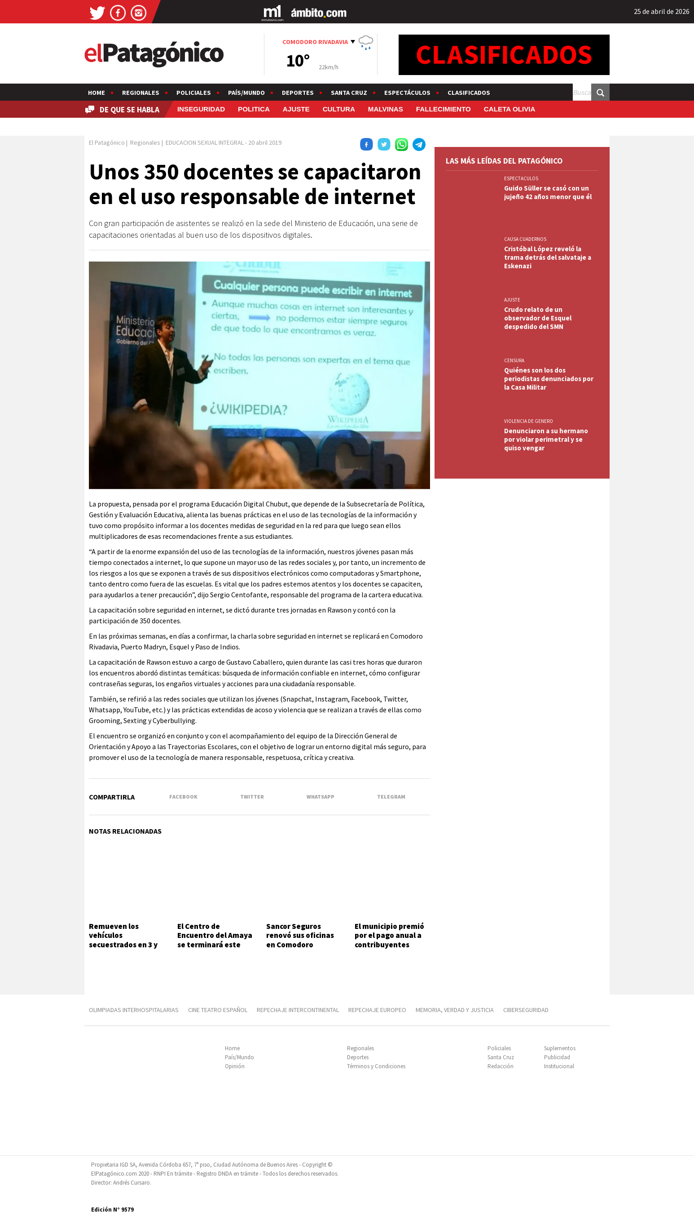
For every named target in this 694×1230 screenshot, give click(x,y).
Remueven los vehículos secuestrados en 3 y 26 (123, 940)
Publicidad (557, 1057)
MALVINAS (385, 109)
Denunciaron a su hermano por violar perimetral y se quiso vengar (546, 439)
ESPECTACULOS (521, 178)
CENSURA (514, 360)
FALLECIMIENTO (443, 109)
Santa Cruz (349, 93)
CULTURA (339, 109)
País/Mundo (246, 93)
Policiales (193, 93)
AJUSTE (296, 109)
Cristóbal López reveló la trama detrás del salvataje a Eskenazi (547, 257)
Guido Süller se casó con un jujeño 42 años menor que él (548, 192)
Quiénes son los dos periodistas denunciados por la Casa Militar (548, 378)
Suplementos (559, 1048)
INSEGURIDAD (201, 109)
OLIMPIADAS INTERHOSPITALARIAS (134, 1010)
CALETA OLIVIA (510, 109)
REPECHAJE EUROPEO (377, 1010)
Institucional (559, 1066)
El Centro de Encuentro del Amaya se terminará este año (214, 940)
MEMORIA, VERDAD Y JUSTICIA (455, 1010)
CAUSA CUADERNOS (525, 239)
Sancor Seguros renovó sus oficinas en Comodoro (300, 935)
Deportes (298, 93)
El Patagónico (107, 142)
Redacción (501, 1066)
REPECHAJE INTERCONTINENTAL (298, 1010)
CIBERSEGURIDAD (526, 1010)
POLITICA (254, 109)
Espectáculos (407, 93)
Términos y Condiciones (376, 1066)
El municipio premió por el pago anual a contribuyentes (389, 935)
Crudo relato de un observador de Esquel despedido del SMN (537, 318)
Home (96, 93)
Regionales (140, 93)
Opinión (235, 1066)
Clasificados (469, 93)
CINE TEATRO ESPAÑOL (217, 1010)
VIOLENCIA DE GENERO (528, 421)
